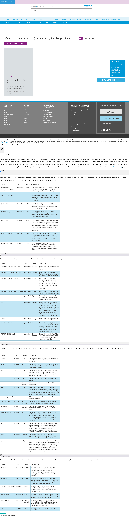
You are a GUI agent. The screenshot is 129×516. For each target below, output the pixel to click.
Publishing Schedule (47, 112)
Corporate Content (8, 114)
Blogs (5, 118)
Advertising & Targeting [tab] (5, 253)
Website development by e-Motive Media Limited (113, 136)
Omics (47, 22)
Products (6, 122)
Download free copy (110, 80)
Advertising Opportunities (49, 114)
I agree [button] (19, 144)
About (72, 121)
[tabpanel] (64, 213)
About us (33, 6)
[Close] (2, 150)
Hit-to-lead (26, 114)
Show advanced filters (15, 44)
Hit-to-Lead (38, 22)
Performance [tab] (2, 454)
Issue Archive (7, 124)
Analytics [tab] (2, 343)
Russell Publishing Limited (15, 136)
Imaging (55, 22)
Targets (25, 109)
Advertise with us (42, 6)
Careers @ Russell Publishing (78, 123)
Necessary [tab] (2, 170)
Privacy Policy (74, 126)
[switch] (0, 255)
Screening (26, 111)
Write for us (104, 106)
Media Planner (46, 110)
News (5, 111)
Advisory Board (46, 120)
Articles (6, 109)
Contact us (52, 6)
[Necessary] (0, 171)
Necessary (5, 172)
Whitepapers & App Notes (10, 112)
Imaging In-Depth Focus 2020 (17, 81)
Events (6, 120)
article (9, 77)
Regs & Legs (75, 22)
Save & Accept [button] (3, 513)
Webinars (6, 116)
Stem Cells (28, 22)
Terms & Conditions (75, 125)
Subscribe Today (111, 118)
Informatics (65, 22)
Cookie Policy (74, 128)
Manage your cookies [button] (76, 130)
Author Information (47, 118)
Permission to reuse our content (50, 122)
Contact (111, 111)
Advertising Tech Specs (48, 116)
